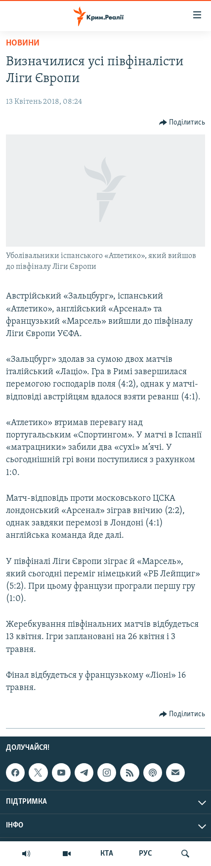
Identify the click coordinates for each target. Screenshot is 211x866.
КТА (106, 854)
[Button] (182, 122)
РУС (145, 854)
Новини (23, 43)
